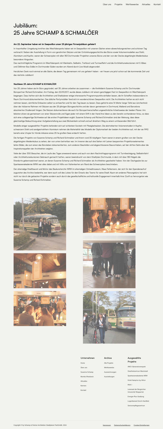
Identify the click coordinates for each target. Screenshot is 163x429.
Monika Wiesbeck (87, 376)
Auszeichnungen (110, 372)
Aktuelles (146, 4)
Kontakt (157, 4)
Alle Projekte (108, 363)
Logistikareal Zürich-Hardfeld (138, 401)
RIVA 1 (130, 385)
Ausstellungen (109, 376)
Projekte (118, 4)
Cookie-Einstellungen (141, 425)
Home (83, 363)
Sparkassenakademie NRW (137, 376)
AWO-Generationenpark (137, 367)
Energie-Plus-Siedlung (136, 396)
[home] (16, 4)
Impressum (107, 425)
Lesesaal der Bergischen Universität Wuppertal (137, 390)
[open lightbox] (40, 223)
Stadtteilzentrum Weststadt (138, 371)
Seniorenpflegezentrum (136, 405)
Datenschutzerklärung (122, 425)
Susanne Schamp (87, 372)
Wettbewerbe (132, 4)
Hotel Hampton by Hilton (137, 380)
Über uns (107, 4)
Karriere (83, 386)
